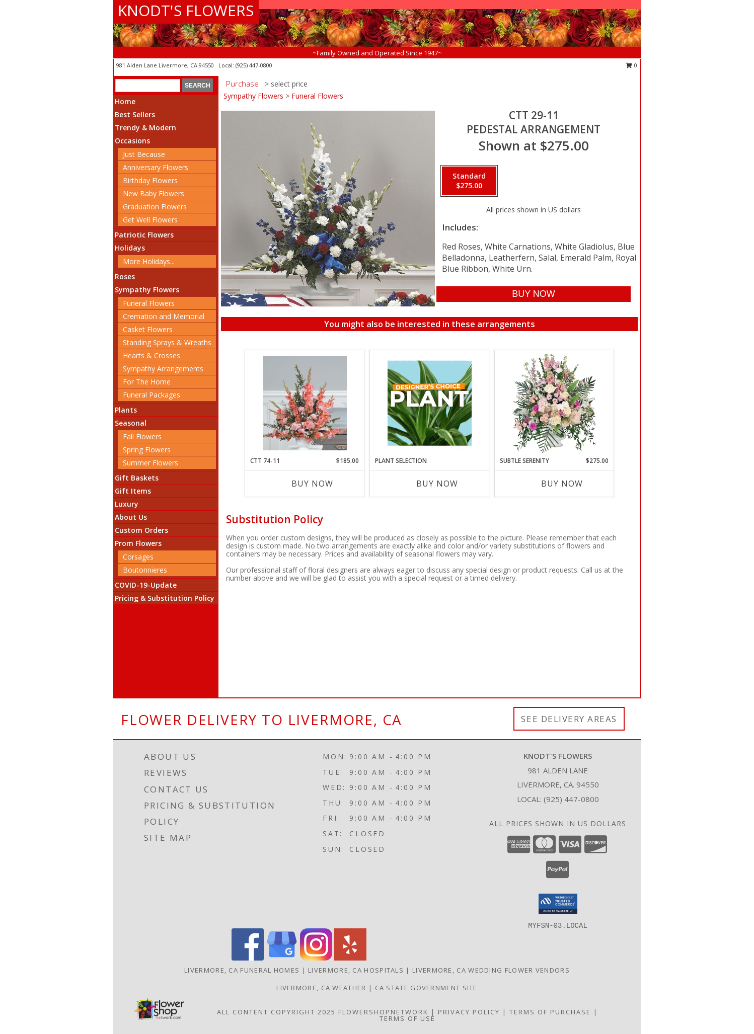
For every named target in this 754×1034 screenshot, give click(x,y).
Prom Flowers (138, 543)
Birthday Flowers (150, 180)
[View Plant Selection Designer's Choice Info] (430, 403)
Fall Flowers (142, 436)
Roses (125, 276)
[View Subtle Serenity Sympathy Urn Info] (554, 403)
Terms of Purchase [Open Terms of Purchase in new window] (550, 1011)
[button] (558, 904)
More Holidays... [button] (149, 261)
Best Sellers (135, 114)
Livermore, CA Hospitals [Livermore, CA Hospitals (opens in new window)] (356, 970)
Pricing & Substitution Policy (164, 598)
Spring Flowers (147, 449)
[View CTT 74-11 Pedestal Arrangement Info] (305, 403)
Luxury (126, 504)
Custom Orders (141, 530)
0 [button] (631, 65)
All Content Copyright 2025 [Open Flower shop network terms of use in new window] (276, 1011)
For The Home (147, 381)
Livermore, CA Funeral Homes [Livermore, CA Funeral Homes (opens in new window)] (241, 970)
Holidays (130, 248)
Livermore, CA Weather (321, 987)
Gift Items (133, 491)
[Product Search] (147, 85)
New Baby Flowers (153, 193)
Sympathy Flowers (147, 289)
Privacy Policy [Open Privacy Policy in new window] (469, 1011)
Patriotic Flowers (144, 235)
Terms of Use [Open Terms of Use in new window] (407, 1018)
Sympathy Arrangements (163, 368)
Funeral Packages (151, 395)
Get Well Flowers (150, 219)
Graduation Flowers (155, 206)
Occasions (132, 140)
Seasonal (130, 423)
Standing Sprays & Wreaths (167, 342)
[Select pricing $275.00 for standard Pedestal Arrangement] (469, 181)
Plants (126, 410)
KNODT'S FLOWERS (186, 10)
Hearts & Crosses (151, 355)
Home (125, 101)
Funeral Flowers (149, 303)
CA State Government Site (426, 987)
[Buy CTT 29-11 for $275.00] (533, 294)
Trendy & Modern (145, 127)
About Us (131, 517)
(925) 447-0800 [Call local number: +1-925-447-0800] (254, 65)
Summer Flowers (150, 462)
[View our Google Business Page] (282, 958)
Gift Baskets (137, 478)
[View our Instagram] (316, 958)
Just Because (144, 154)
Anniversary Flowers (155, 167)
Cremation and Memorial (163, 316)
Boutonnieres (145, 570)
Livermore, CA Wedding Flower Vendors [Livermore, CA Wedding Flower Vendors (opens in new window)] (491, 970)
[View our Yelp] (350, 958)
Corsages (138, 557)
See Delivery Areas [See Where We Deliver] (569, 719)
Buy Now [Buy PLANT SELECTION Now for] (437, 483)
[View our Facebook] (248, 958)
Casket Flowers (148, 329)
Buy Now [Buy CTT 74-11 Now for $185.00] (312, 483)
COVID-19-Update (146, 585)
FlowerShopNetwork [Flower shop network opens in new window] (383, 1011)
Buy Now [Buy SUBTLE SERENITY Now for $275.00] (562, 483)
